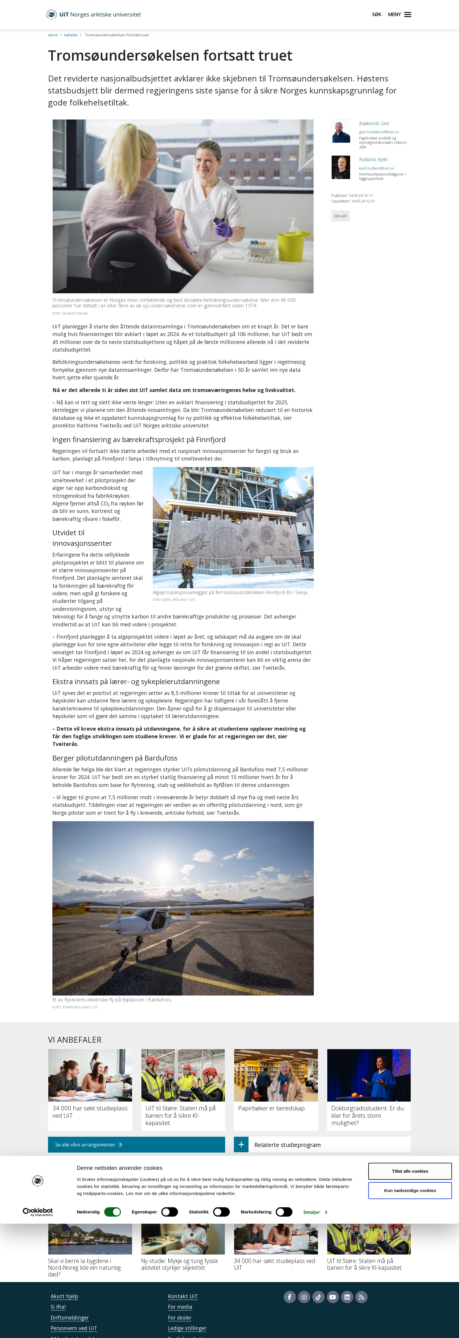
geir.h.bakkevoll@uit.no (379, 131)
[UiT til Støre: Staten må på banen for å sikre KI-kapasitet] (369, 1205)
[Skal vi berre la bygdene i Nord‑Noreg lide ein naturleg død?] (90, 1208)
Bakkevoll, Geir (374, 123)
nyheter (71, 35)
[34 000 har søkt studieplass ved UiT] (276, 1205)
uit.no (53, 35)
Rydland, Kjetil (373, 159)
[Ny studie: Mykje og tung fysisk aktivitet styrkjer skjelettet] (183, 1205)
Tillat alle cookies (410, 1285)
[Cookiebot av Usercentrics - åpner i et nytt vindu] (38, 1326)
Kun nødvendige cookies (410, 1304)
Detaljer (312, 1326)
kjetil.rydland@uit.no (376, 168)
